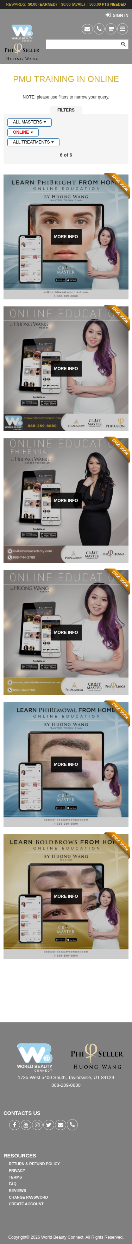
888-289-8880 (66, 1085)
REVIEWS (17, 1190)
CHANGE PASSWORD (28, 1197)
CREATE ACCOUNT (26, 1204)
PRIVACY (17, 1170)
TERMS (15, 1177)
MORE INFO (66, 236)
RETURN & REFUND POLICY (34, 1164)
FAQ (13, 1184)
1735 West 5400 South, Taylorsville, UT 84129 (66, 1077)
